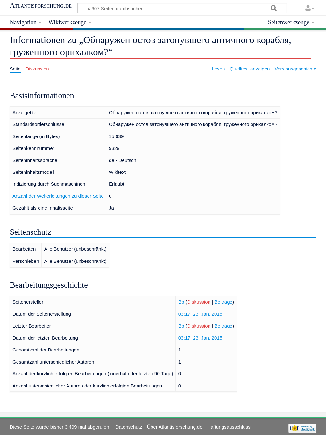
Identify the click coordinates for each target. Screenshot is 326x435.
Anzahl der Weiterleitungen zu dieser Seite (58, 196)
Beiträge (223, 302)
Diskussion (198, 302)
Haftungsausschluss (229, 427)
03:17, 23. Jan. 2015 (200, 314)
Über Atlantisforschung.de (174, 427)
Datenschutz (128, 427)
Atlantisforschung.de (41, 5)
